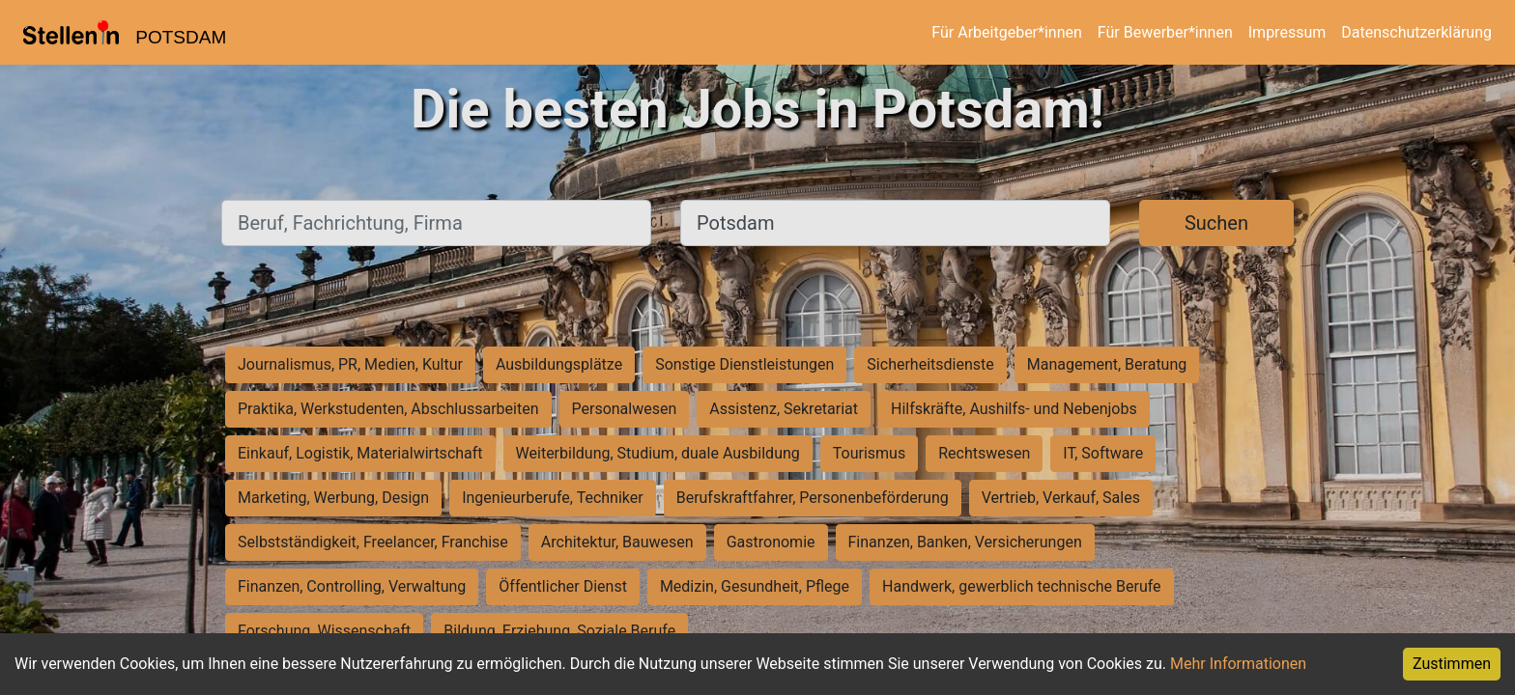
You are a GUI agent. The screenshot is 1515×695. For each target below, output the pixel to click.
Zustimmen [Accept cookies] (1452, 663)
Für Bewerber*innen (1165, 32)
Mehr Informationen (1238, 663)
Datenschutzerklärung (1416, 32)
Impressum (1287, 32)
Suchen (1216, 223)
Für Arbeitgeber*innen (1006, 32)
